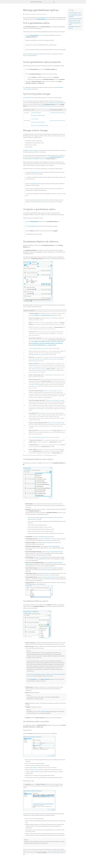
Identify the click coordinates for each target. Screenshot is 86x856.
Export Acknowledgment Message (55, 551)
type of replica (33, 767)
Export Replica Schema (34, 172)
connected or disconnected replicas (56, 102)
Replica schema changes (31, 150)
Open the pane (33, 35)
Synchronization (27, 97)
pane (42, 19)
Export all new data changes (50, 390)
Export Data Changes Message (38, 115)
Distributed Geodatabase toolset (35, 158)
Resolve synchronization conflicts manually (45, 370)
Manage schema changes (74, 20)
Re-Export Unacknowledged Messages (39, 125)
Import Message (34, 118)
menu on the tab (53, 157)
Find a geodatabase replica (75, 12)
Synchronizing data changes (75, 18)
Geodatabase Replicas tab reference (35, 54)
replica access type (35, 769)
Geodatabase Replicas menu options (41, 348)
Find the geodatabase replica (32, 226)
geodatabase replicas (44, 17)
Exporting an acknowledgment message (54, 400)
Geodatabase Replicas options (39, 437)
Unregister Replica (44, 711)
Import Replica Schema (34, 200)
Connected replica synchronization (57, 112)
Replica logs (32, 584)
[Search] (54, 1)
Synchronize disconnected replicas (57, 120)
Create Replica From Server (50, 538)
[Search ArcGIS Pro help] (41, 2)
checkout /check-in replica (54, 359)
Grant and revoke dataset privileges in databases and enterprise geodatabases (47, 674)
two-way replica (34, 359)
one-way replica (42, 359)
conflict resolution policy (34, 365)
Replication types (32, 360)
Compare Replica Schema (35, 183)
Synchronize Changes (36, 112)
